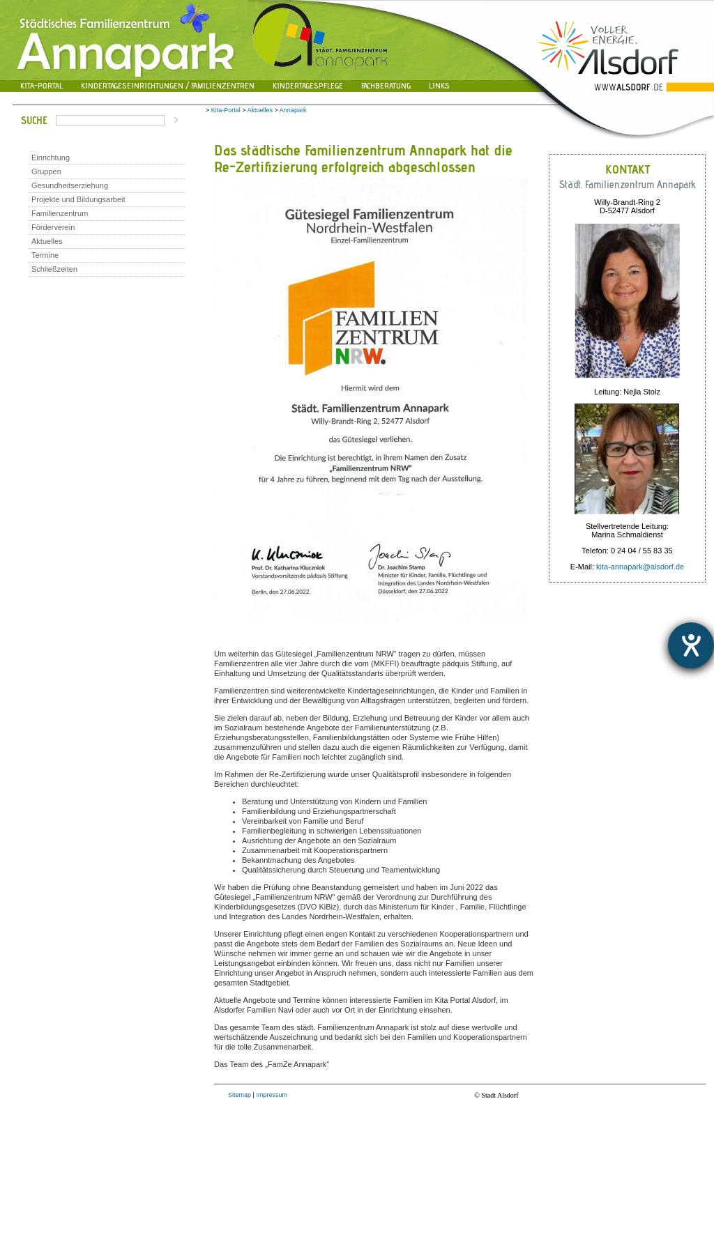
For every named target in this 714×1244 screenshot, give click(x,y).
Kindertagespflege (307, 85)
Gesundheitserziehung (69, 185)
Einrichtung (50, 157)
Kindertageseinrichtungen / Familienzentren (168, 85)
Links (439, 85)
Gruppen (46, 171)
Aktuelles (47, 241)
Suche (34, 120)
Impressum (271, 1094)
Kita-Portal (41, 85)
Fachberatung (386, 85)
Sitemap (239, 1094)
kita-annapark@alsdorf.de (640, 566)
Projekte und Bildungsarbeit (78, 199)
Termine (45, 255)
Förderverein (53, 227)
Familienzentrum (59, 213)
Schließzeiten (54, 269)
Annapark (293, 110)
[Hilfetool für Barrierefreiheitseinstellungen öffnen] (691, 645)
